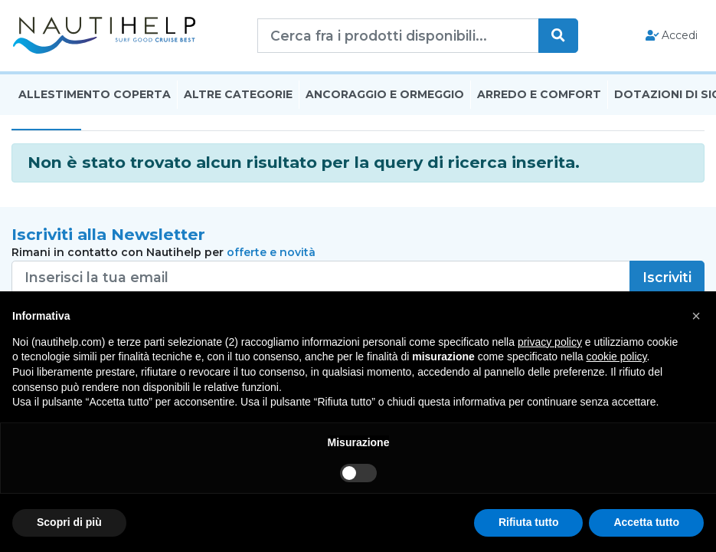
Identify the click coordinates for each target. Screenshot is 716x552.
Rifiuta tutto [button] (529, 522)
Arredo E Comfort (539, 94)
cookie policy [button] (616, 356)
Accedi (672, 35)
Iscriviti (666, 277)
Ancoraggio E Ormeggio (385, 94)
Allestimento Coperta (94, 94)
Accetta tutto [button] (646, 522)
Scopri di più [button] (69, 522)
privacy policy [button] (550, 342)
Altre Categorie (238, 94)
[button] (696, 316)
